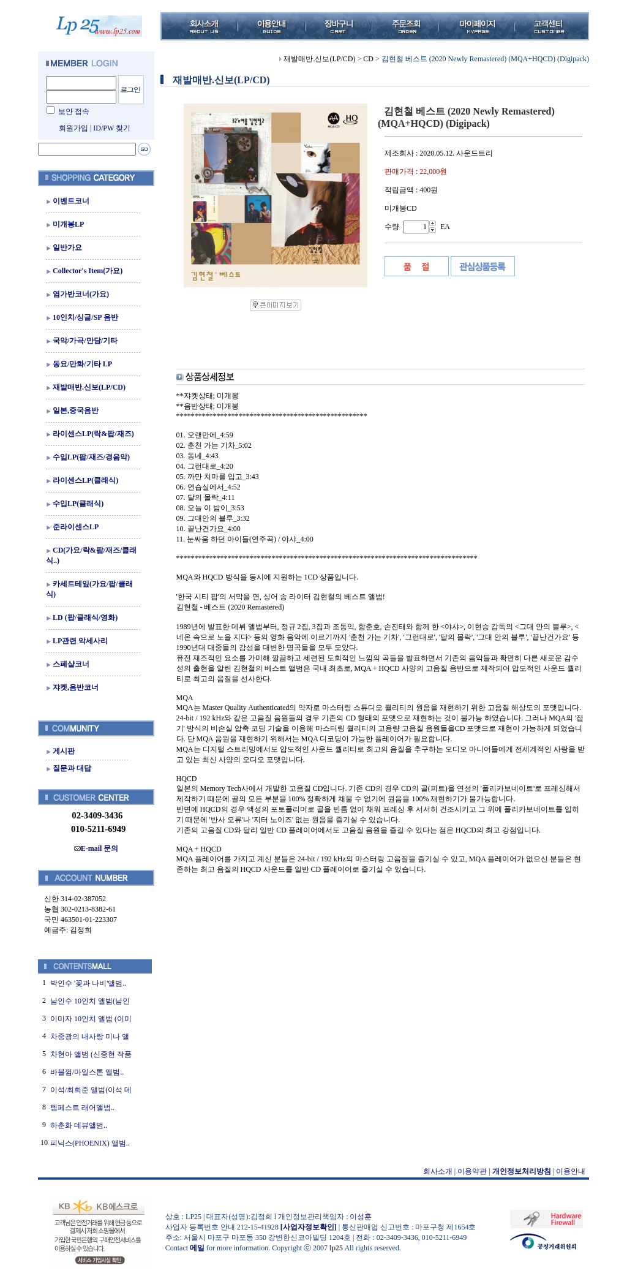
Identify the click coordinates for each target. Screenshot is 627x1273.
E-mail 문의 (96, 848)
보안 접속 (73, 111)
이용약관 (472, 1171)
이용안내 (570, 1171)
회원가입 (73, 128)
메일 (197, 1248)
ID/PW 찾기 (111, 128)
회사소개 (437, 1171)
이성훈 (361, 1216)
